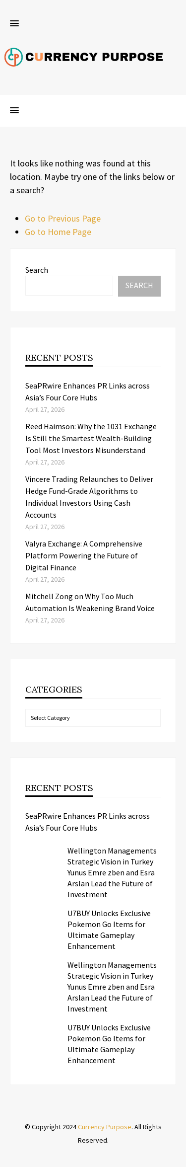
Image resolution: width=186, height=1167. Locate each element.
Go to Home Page (58, 231)
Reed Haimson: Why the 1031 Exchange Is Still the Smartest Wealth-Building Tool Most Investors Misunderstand (91, 438)
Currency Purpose (104, 1126)
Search (36, 270)
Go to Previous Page (63, 218)
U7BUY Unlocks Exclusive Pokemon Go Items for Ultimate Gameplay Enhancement (109, 929)
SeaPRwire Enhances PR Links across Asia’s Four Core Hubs (87, 822)
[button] (14, 23)
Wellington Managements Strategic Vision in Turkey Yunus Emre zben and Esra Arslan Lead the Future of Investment (112, 872)
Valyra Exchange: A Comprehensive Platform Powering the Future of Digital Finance (83, 555)
